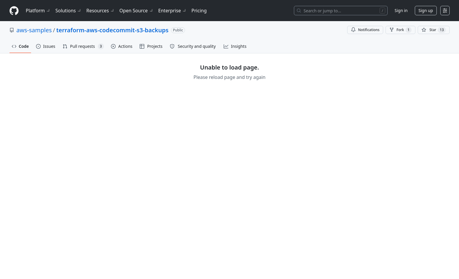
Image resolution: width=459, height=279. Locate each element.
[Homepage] (14, 11)
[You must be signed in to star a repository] (434, 30)
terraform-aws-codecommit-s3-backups (112, 30)
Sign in (401, 10)
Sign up (426, 10)
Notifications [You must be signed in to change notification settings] (365, 29)
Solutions (68, 10)
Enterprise (172, 10)
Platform (38, 10)
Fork (400, 30)
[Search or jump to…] (340, 10)
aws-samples (34, 30)
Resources (100, 10)
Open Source (136, 10)
